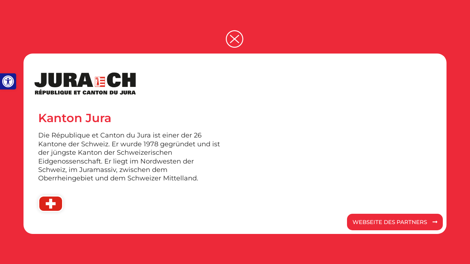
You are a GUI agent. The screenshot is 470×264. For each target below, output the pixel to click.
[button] (8, 81)
